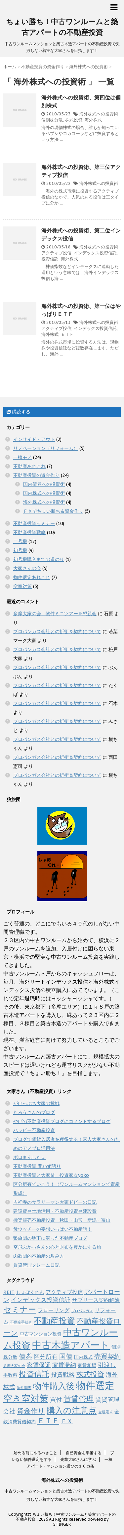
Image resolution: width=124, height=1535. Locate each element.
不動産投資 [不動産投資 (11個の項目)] (54, 1320)
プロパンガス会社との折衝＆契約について (57, 631)
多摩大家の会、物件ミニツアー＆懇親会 (55, 614)
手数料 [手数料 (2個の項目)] (10, 1375)
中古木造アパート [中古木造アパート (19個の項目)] (71, 1344)
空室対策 (22, 586)
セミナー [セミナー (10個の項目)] (19, 1309)
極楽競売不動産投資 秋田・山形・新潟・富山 (61, 1220)
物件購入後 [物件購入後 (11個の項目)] (53, 1385)
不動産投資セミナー (34, 523)
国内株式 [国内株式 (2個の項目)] (83, 1357)
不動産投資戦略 (29, 532)
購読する (18, 412)
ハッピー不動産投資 (34, 1130)
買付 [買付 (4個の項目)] (56, 1399)
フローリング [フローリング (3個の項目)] (53, 1310)
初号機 (20, 550)
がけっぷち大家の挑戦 (36, 1103)
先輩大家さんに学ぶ (78, 1459)
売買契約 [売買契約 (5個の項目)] (107, 1356)
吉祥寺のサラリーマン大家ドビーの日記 (55, 1202)
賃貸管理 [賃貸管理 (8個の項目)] (78, 1399)
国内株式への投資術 (44, 493)
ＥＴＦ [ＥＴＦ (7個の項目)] (48, 1420)
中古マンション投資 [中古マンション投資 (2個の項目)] (41, 1334)
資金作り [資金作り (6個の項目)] (31, 1410)
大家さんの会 (27, 568)
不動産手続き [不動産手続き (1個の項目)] (21, 1322)
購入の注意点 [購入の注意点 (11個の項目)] (72, 1410)
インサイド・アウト (34, 439)
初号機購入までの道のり (38, 559)
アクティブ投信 (56, 253)
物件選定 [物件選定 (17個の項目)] (95, 1385)
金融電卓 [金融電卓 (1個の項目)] (105, 1412)
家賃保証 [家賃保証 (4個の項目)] (39, 1365)
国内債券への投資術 (44, 484)
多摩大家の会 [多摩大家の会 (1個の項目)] (14, 1365)
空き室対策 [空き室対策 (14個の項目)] (25, 1398)
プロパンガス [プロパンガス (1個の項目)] (82, 1311)
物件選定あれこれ (31, 577)
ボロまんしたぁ (29, 1157)
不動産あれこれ (29, 466)
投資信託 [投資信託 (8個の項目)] (34, 1374)
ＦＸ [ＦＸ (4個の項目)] (67, 1421)
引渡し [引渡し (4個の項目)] (107, 1365)
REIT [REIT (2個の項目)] (9, 1292)
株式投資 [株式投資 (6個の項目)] (90, 1374)
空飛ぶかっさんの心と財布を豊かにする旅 (57, 1247)
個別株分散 (52, 120)
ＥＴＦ (67, 334)
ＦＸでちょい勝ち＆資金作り (53, 511)
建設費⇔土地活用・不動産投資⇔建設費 (55, 1211)
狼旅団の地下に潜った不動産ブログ (50, 1238)
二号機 (20, 541)
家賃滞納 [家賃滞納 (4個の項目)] (64, 1365)
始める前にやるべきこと (35, 1452)
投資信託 (50, 259)
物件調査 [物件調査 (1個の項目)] (24, 1387)
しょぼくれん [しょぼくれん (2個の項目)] (30, 1292)
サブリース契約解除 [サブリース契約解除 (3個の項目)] (96, 1299)
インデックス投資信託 (95, 253)
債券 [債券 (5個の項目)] (25, 1356)
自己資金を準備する (84, 1452)
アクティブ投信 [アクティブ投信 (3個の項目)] (64, 1291)
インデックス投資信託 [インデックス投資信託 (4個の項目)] (40, 1300)
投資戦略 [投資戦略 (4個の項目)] (63, 1374)
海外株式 (93, 120)
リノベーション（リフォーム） (45, 448)
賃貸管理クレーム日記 (36, 1265)
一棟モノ (22, 457)
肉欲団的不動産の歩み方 (38, 1256)
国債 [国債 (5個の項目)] (65, 1356)
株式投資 (73, 120)
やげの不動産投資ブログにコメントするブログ (61, 1121)
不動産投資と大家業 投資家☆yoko (51, 1175)
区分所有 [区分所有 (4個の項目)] (46, 1356)
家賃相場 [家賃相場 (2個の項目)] (87, 1365)
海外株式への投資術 (98, 114)
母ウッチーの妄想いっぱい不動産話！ (52, 1229)
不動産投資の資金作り (36, 475)
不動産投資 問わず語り (37, 1166)
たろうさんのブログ (34, 1112)
